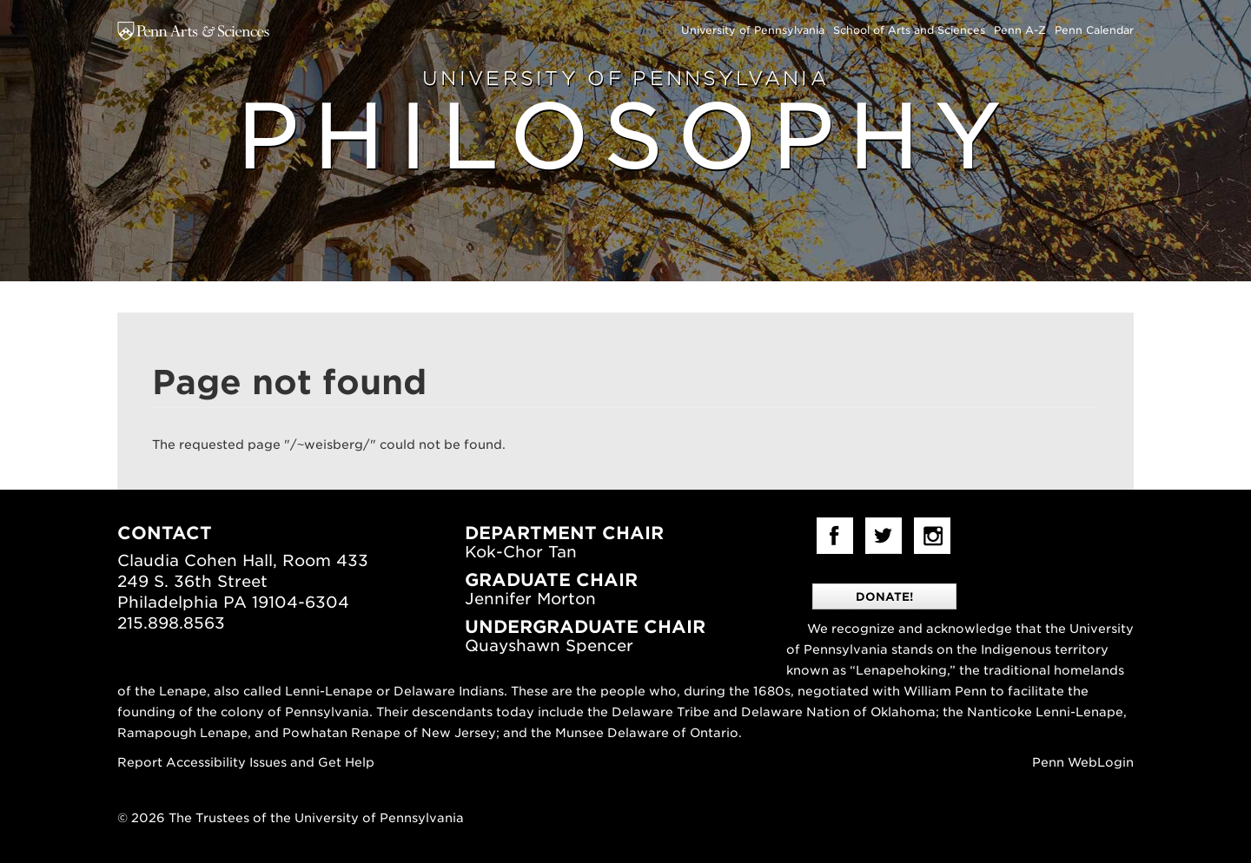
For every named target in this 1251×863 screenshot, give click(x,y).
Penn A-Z (1020, 29)
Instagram (932, 535)
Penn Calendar (1094, 29)
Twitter (883, 535)
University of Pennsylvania (752, 29)
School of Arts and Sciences (909, 29)
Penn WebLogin (1083, 762)
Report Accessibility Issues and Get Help (245, 762)
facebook (835, 535)
